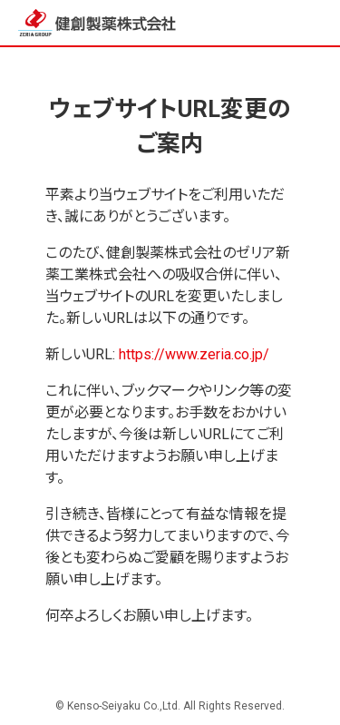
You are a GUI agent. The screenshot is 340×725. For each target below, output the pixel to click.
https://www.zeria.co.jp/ (194, 354)
